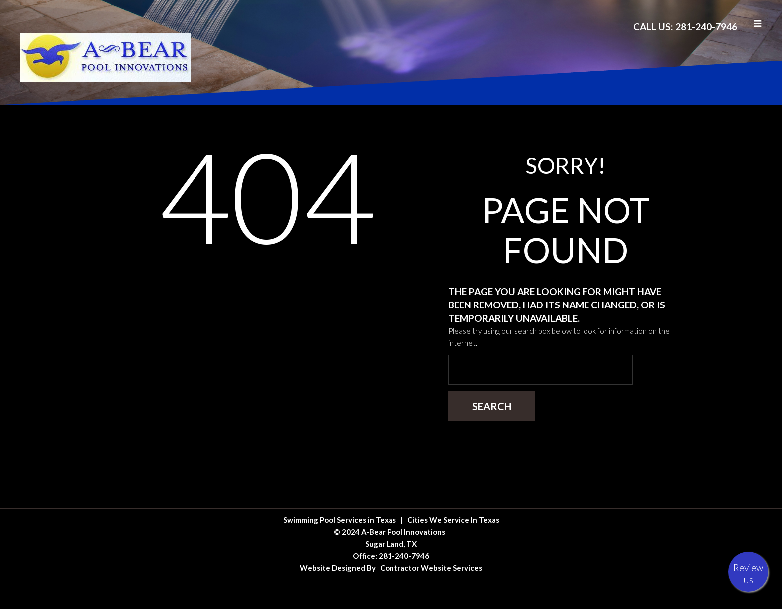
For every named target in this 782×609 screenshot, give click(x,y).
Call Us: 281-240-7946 (685, 26)
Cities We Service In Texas (453, 519)
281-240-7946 (404, 555)
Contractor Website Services (431, 567)
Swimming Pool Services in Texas (339, 519)
